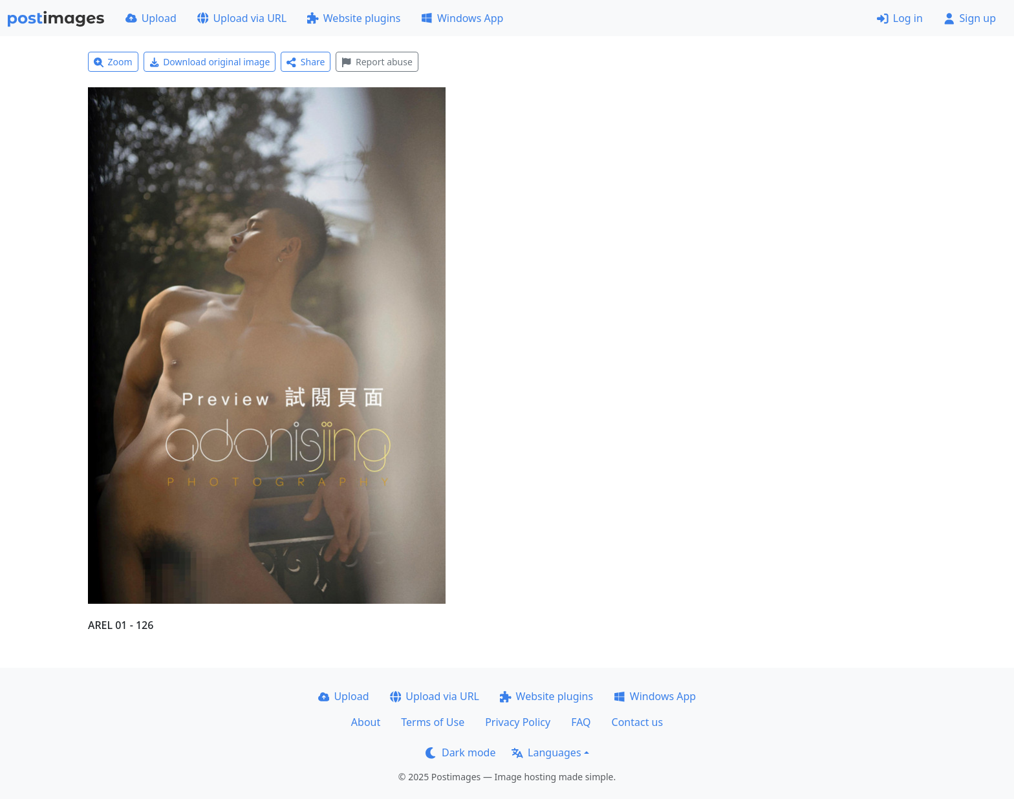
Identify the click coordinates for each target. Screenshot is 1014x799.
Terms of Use (432, 722)
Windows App (462, 18)
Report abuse (376, 62)
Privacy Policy (517, 722)
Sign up (970, 18)
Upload (151, 18)
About (365, 722)
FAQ (580, 722)
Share (305, 62)
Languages (546, 752)
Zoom (113, 62)
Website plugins (353, 18)
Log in (900, 18)
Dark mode (460, 752)
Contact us (637, 722)
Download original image (209, 62)
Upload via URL (241, 18)
